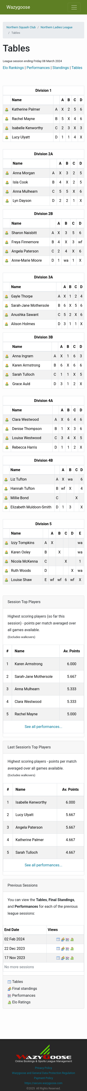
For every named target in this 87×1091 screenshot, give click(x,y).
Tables (77, 68)
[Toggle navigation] (74, 7)
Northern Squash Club (21, 27)
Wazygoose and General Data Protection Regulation (43, 1073)
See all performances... (43, 726)
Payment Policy (43, 1078)
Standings (60, 68)
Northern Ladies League (56, 27)
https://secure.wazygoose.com (44, 1083)
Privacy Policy (43, 1068)
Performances (38, 68)
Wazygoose (18, 7)
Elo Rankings (13, 68)
